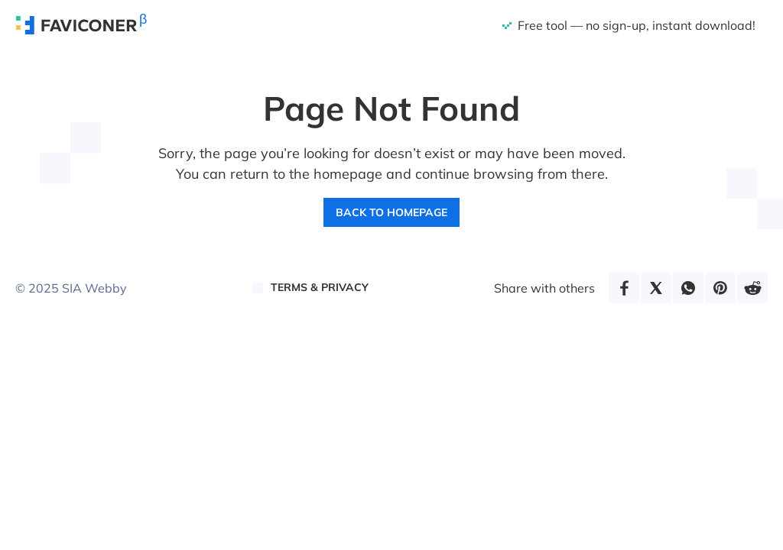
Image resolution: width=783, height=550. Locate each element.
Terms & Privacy (320, 287)
